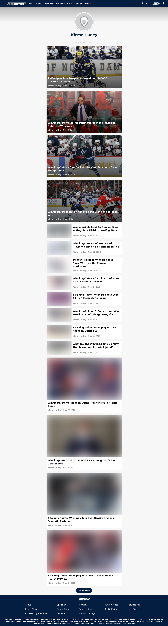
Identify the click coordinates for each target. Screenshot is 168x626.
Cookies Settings (87, 613)
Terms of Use (85, 609)
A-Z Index (61, 613)
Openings (61, 605)
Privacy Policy (63, 609)
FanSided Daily (134, 605)
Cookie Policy (110, 609)
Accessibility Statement (36, 613)
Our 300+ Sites (111, 605)
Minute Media (16, 619)
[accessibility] (163, 3)
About (28, 605)
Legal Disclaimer (135, 609)
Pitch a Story (31, 609)
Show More (84, 590)
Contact (83, 605)
